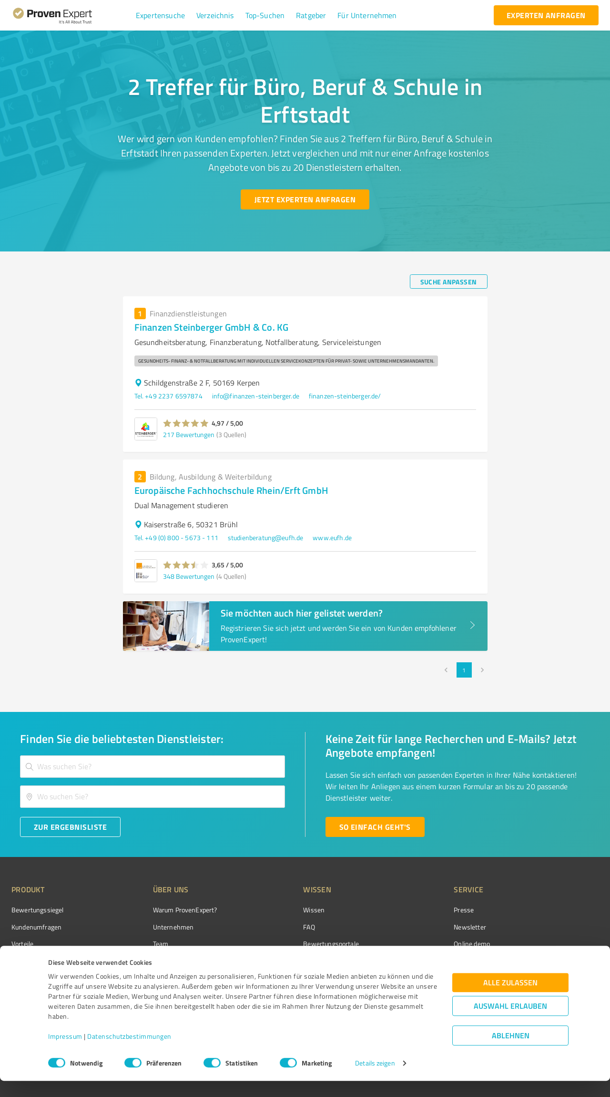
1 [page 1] (464, 670)
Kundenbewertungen (297, 960)
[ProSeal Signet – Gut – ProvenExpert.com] (563, 928)
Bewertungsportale (295, 943)
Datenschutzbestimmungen (129, 1052)
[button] (160, 15)
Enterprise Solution (39, 960)
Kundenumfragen (36, 926)
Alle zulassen (510, 998)
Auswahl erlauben (510, 1021)
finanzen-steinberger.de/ (345, 395)
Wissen (278, 909)
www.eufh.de (332, 537)
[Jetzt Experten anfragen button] (305, 199)
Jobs (141, 960)
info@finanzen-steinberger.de (255, 395)
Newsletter (416, 926)
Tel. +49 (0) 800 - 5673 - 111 (176, 537)
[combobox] (152, 766)
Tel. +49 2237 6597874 (168, 395)
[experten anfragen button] (546, 15)
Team (143, 943)
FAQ (273, 926)
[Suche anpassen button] (449, 281)
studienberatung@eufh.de (265, 537)
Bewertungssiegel (37, 909)
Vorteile (22, 943)
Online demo (418, 943)
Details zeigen (375, 1079)
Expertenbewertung (429, 960)
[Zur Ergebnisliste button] (70, 827)
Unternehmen (155, 926)
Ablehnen (510, 1051)
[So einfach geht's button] (375, 827)
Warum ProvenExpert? (167, 909)
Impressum (65, 1052)
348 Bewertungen (188, 576)
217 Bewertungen (188, 434)
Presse (410, 909)
